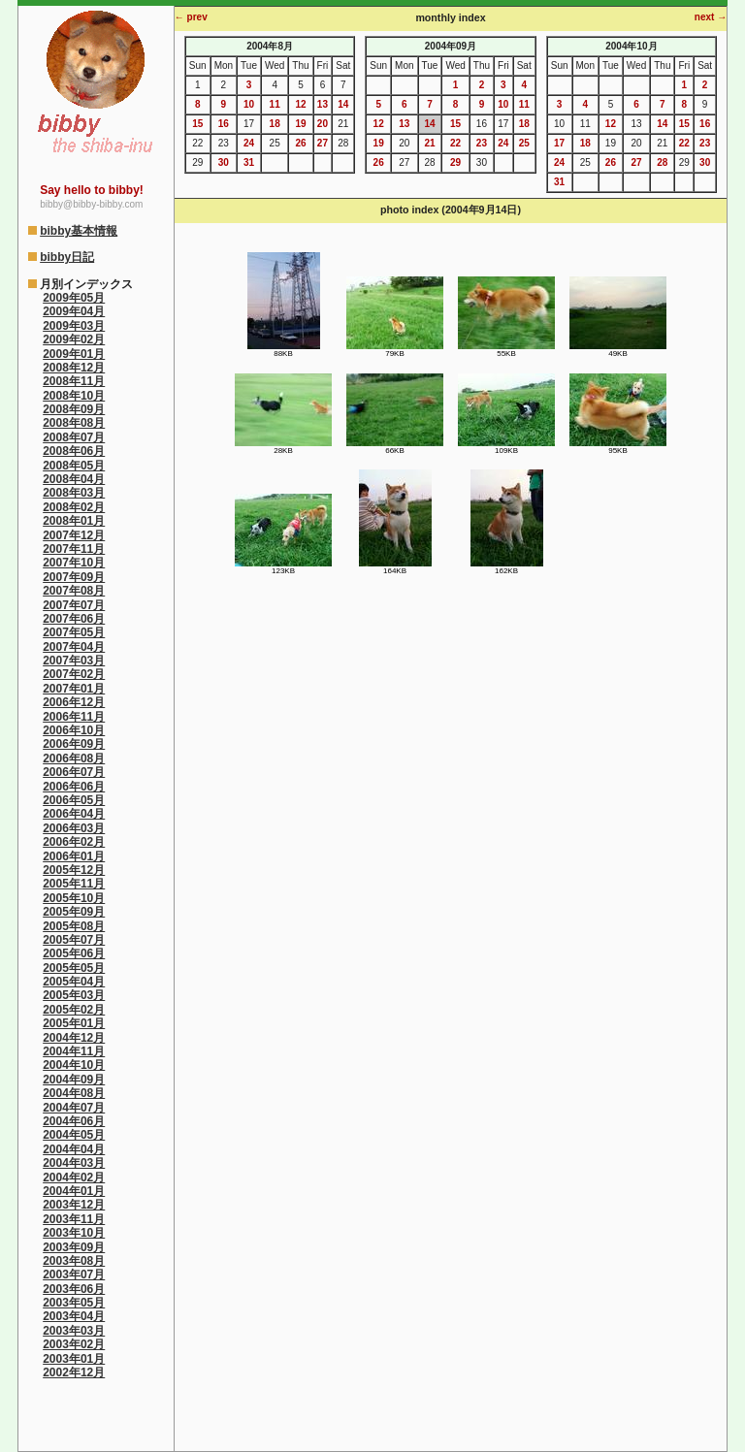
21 (429, 143)
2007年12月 (74, 535)
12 (300, 104)
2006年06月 (74, 786)
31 (248, 162)
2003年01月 (74, 1359)
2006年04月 (74, 814)
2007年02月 (74, 674)
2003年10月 (74, 1233)
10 (248, 104)
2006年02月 (74, 842)
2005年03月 (74, 995)
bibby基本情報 (78, 231)
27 (322, 143)
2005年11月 (74, 883)
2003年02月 (74, 1344)
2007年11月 (74, 549)
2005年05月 (74, 968)
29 (455, 162)
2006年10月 (74, 730)
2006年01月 (74, 856)
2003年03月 (74, 1331)
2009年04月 (74, 311)
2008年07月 (74, 437)
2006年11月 (74, 717)
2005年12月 (74, 870)
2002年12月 (74, 1372)
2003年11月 (74, 1219)
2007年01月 (74, 688)
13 (322, 104)
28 (662, 162)
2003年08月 (74, 1261)
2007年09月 (74, 577)
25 (524, 143)
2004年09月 (74, 1079)
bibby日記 (67, 257)
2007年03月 (74, 660)
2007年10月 (74, 562)
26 (300, 143)
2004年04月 (74, 1149)
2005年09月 (74, 912)
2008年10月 (74, 396)
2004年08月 (74, 1093)
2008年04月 (74, 479)
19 (300, 123)
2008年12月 (74, 367)
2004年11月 (74, 1051)
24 (248, 143)
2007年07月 (74, 605)
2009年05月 (74, 298)
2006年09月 (74, 744)
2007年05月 (74, 632)
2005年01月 (74, 1023)
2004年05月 (74, 1135)
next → (711, 17)
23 (481, 143)
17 (559, 143)
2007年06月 (74, 619)
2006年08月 (74, 758)
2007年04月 (74, 647)
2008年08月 (74, 423)
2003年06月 (74, 1289)
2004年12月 (74, 1038)
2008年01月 (74, 521)
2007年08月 (74, 590)
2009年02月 (74, 339)
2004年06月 (74, 1121)
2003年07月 (74, 1274)
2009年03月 (74, 326)
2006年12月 (74, 702)
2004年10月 (74, 1065)
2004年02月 (74, 1177)
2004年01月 (74, 1191)
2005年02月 (74, 1009)
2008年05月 (74, 465)
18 (275, 123)
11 (275, 104)
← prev (191, 17)
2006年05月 (74, 800)
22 (455, 143)
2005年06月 (74, 953)
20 (322, 123)
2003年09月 (74, 1247)
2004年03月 (74, 1163)
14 (343, 104)
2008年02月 (74, 507)
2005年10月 (74, 898)
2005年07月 (74, 940)
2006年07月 (74, 772)
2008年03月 (74, 493)
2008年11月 (74, 381)
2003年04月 (74, 1316)
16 (223, 123)
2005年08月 (74, 926)
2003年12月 (74, 1204)
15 (197, 123)
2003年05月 (74, 1302)
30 (223, 162)
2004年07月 (74, 1107)
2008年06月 (74, 451)
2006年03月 (74, 828)
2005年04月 (74, 981)
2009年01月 (74, 354)
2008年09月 (74, 409)
